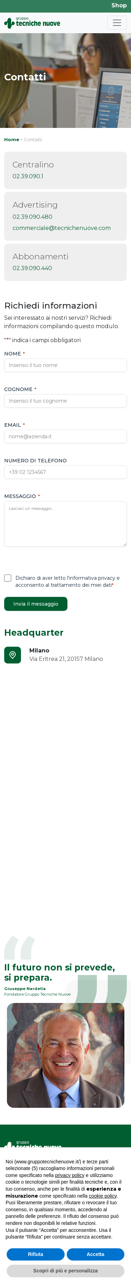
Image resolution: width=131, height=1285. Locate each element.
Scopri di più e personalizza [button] (65, 1270)
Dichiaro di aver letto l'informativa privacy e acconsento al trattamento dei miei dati (67, 581)
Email (14, 425)
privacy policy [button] (70, 1175)
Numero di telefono (35, 460)
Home (11, 139)
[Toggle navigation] (117, 23)
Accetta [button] (95, 1254)
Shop (119, 5)
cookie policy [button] (103, 1196)
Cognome (20, 389)
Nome (14, 354)
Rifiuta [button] (35, 1254)
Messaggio (22, 496)
